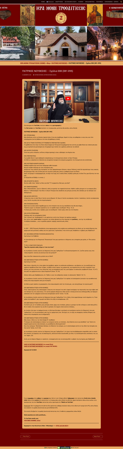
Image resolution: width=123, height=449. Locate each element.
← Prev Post (25, 436)
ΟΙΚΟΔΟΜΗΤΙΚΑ (89, 2)
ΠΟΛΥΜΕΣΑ (99, 2)
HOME (43, 2)
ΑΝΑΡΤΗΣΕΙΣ (59, 2)
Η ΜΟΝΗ (80, 2)
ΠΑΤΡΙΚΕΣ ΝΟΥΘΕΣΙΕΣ (39, 74)
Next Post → (98, 436)
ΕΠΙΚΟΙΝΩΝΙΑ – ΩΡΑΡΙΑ (111, 2)
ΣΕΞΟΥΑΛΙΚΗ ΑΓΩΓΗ (70, 2)
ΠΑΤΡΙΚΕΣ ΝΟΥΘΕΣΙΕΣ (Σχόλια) (50, 74)
